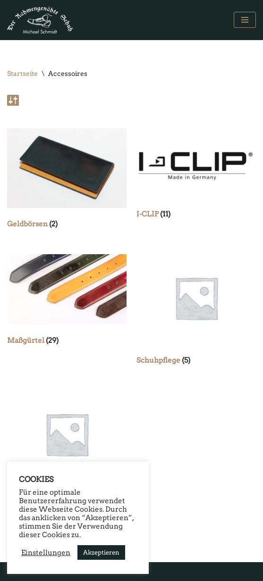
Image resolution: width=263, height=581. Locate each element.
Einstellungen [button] (45, 552)
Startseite (22, 73)
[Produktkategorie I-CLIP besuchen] (196, 176)
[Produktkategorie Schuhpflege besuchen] (196, 311)
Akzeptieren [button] (101, 552)
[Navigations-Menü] (245, 20)
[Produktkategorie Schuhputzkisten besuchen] (67, 448)
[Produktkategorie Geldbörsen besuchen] (67, 180)
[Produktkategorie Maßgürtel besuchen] (67, 301)
